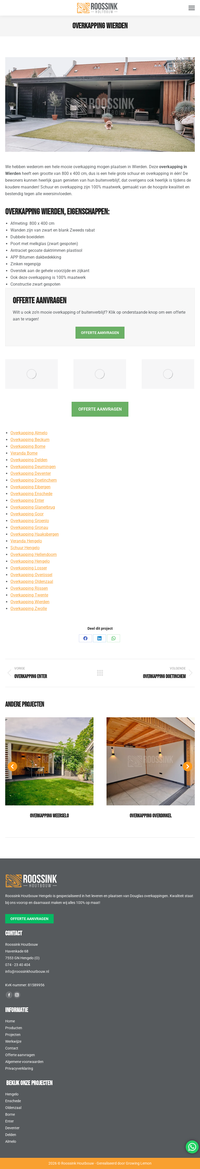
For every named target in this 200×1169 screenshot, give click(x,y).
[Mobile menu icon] (192, 8)
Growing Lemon (139, 1163)
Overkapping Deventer (30, 473)
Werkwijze (13, 1041)
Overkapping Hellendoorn (33, 554)
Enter (9, 1121)
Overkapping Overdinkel (151, 816)
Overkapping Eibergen (30, 486)
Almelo (10, 1141)
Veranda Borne (24, 453)
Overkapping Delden (28, 459)
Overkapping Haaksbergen (34, 534)
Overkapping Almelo (28, 432)
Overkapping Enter (27, 500)
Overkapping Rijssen (29, 588)
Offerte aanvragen (20, 1055)
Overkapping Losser (28, 568)
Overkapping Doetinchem (33, 480)
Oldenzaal (13, 1108)
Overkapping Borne (27, 446)
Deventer (12, 1128)
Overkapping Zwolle (28, 608)
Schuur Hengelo (25, 547)
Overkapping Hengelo (30, 561)
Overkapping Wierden (29, 601)
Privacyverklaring (19, 1068)
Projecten (13, 1035)
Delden (10, 1135)
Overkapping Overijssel (31, 574)
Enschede (13, 1101)
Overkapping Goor (26, 513)
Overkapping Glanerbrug (32, 507)
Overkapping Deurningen (33, 466)
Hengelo (11, 1094)
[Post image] (49, 761)
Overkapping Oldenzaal (31, 581)
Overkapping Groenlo (29, 520)
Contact (11, 1048)
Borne (10, 1114)
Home (10, 1021)
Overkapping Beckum (29, 439)
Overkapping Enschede (31, 493)
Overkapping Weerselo (49, 816)
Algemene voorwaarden (24, 1062)
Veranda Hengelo (26, 540)
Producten (13, 1028)
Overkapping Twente (29, 595)
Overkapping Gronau (29, 527)
